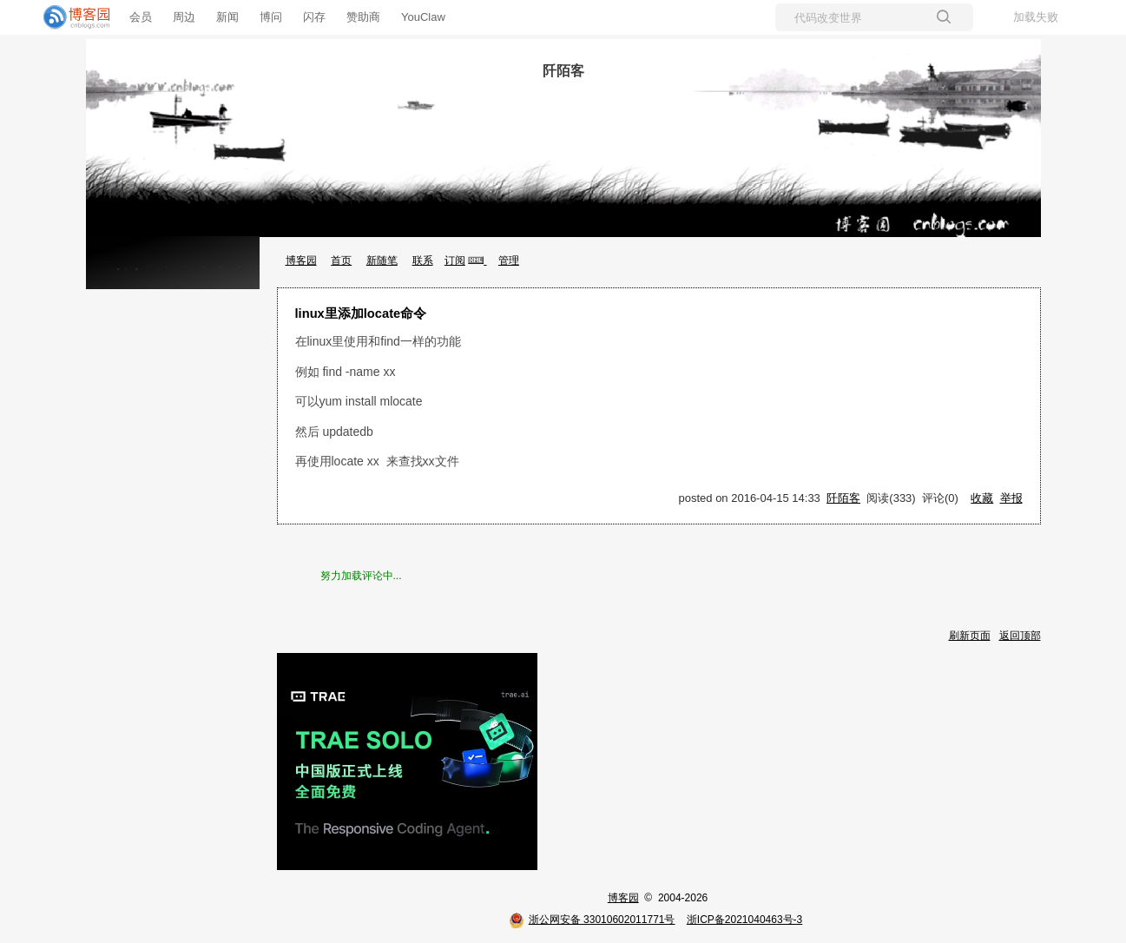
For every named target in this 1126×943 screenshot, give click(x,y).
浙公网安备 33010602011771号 (592, 919)
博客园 (301, 260)
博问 (271, 16)
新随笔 (382, 260)
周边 (184, 16)
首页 (341, 260)
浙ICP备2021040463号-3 (744, 919)
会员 (140, 16)
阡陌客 (563, 70)
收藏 (982, 497)
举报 (1011, 497)
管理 (508, 260)
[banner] (69, 17)
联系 (422, 260)
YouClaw (423, 16)
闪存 (314, 16)
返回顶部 (1020, 636)
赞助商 (363, 16)
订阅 (454, 260)
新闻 (227, 16)
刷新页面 (970, 636)
